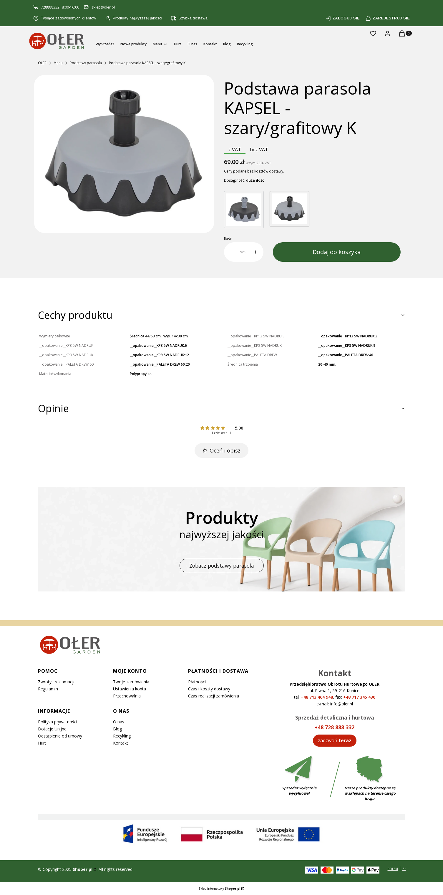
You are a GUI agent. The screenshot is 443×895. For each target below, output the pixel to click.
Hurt (42, 743)
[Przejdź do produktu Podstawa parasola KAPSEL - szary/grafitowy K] (289, 209)
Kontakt (120, 743)
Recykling (122, 736)
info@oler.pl (341, 704)
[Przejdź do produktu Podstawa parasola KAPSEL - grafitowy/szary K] (244, 209)
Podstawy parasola (86, 62)
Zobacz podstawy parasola (221, 565)
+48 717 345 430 (359, 697)
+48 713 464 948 (317, 697)
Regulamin (48, 689)
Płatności (197, 681)
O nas (118, 722)
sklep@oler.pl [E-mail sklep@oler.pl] (103, 7)
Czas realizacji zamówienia (213, 696)
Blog (117, 729)
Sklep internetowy (219, 888)
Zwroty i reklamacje (57, 681)
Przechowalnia (127, 696)
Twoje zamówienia (131, 681)
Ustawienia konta (129, 689)
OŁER (42, 62)
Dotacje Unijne (52, 729)
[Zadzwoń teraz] (334, 740)
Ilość (228, 238)
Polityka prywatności (57, 722)
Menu (58, 62)
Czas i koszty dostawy (209, 689)
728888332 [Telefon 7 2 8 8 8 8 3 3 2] (50, 7)
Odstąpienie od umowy (60, 736)
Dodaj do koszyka (337, 252)
